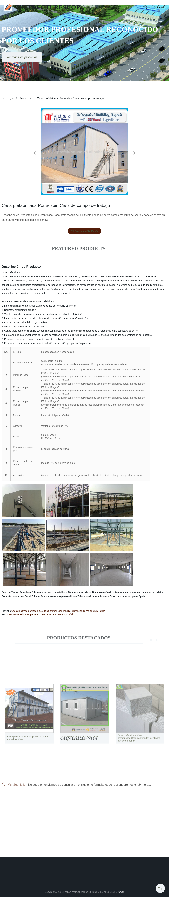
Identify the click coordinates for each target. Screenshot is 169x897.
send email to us (84, 230)
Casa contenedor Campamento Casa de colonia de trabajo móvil (40, 614)
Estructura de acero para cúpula (127, 596)
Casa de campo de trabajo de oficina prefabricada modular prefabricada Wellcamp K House (58, 611)
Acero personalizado (65, 596)
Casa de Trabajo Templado (16, 592)
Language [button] (159, 7)
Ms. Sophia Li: (14, 793)
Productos (25, 98)
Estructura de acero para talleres (49, 592)
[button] (135, 7)
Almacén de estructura (111, 592)
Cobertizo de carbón (13, 596)
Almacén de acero (44, 596)
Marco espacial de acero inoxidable (144, 592)
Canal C (29, 596)
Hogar (10, 98)
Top (160, 887)
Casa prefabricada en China (83, 592)
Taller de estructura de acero (93, 596)
